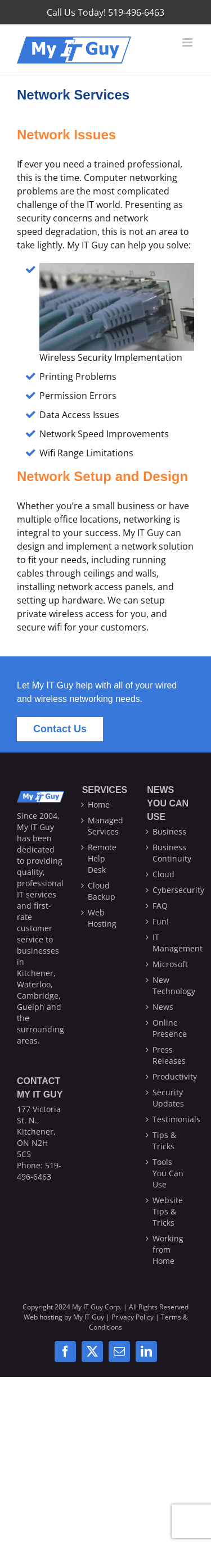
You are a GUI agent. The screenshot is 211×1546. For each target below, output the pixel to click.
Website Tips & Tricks (167, 1211)
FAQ (160, 905)
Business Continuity (170, 853)
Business (169, 831)
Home (99, 804)
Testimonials (170, 1119)
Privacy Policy (132, 1317)
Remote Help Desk (102, 858)
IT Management (170, 943)
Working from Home (167, 1249)
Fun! (160, 921)
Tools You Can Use (167, 1173)
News (162, 1006)
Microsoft (170, 964)
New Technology (170, 985)
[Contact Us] (60, 729)
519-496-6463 (39, 1171)
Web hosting (43, 1317)
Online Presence (169, 1028)
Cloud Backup (101, 891)
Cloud (163, 874)
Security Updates (168, 1098)
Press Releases (169, 1055)
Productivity (170, 1076)
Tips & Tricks (164, 1140)
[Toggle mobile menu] (188, 42)
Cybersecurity (170, 890)
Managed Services (105, 826)
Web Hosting (102, 918)
